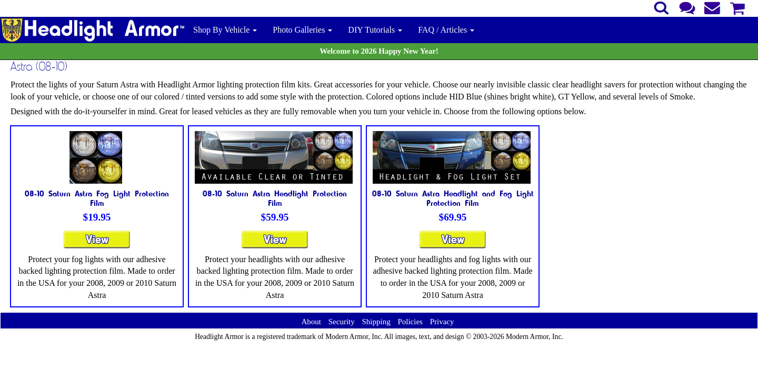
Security (341, 321)
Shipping (376, 321)
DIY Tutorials (375, 29)
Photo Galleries (302, 29)
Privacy (442, 321)
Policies (410, 321)
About (311, 321)
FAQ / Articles (446, 29)
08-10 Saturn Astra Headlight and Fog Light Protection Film (453, 198)
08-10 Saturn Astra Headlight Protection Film (275, 198)
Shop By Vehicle (225, 29)
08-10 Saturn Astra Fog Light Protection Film (97, 198)
